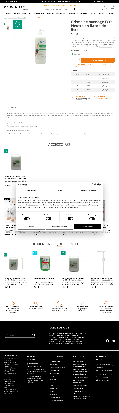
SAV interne (59, 307)
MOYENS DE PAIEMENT (106, 307)
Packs (52, 392)
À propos (13, 1)
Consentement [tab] (30, 190)
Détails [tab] (59, 190)
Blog (7, 1)
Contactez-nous (104, 380)
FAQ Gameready (78, 388)
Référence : (75, 51)
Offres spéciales (55, 398)
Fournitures (54, 389)
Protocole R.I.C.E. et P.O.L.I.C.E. (79, 392)
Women (52, 376)
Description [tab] (12, 108)
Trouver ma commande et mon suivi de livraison (81, 397)
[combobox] (98, 1)
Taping (52, 386)
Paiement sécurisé (83, 307)
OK (33, 335)
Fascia (52, 382)
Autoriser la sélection (59, 226)
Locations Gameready (80, 385)
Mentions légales (78, 361)
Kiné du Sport (54, 373)
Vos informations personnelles (78, 381)
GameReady (54, 364)
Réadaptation (54, 379)
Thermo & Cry (54, 361)
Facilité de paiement (12, 307)
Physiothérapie (55, 370)
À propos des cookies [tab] (88, 190)
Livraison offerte (36, 307)
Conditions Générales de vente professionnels (81, 370)
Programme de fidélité (80, 377)
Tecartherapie (54, 367)
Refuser (31, 226)
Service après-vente (79, 374)
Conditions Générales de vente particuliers (81, 365)
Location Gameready (57, 401)
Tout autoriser (88, 226)
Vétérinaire (53, 395)
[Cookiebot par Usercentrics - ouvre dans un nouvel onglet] (93, 184)
